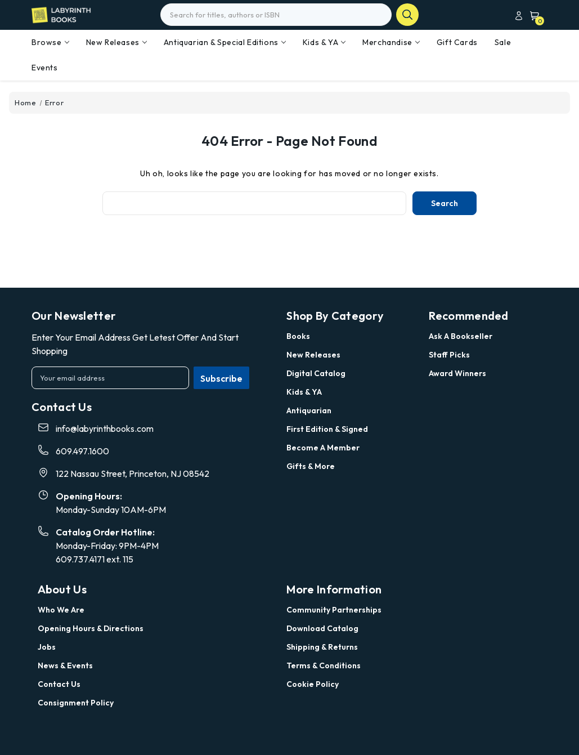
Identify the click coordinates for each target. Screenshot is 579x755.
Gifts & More (310, 466)
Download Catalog (322, 628)
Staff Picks (449, 355)
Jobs (47, 647)
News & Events (65, 665)
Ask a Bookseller (460, 336)
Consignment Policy (76, 703)
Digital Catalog (315, 373)
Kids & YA (324, 42)
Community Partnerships (333, 610)
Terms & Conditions (323, 665)
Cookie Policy (312, 684)
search (407, 15)
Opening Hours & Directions (90, 628)
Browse (50, 42)
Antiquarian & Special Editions (225, 42)
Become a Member (323, 448)
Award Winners (457, 373)
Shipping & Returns (322, 647)
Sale (503, 42)
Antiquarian (308, 410)
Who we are (61, 610)
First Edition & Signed (327, 429)
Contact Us (59, 684)
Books (298, 336)
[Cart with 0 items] (532, 15)
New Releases (116, 42)
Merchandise (391, 42)
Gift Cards (457, 42)
